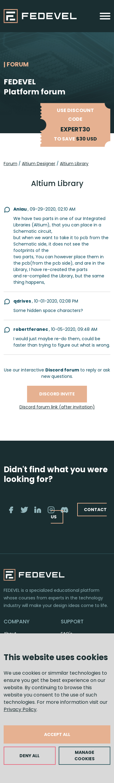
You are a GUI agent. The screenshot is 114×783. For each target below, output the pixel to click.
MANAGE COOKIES (84, 755)
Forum (10, 164)
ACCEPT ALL (57, 734)
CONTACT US (79, 513)
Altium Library (74, 164)
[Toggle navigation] (105, 16)
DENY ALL (29, 756)
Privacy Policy (20, 709)
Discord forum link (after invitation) (57, 407)
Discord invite (57, 394)
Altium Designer (38, 164)
